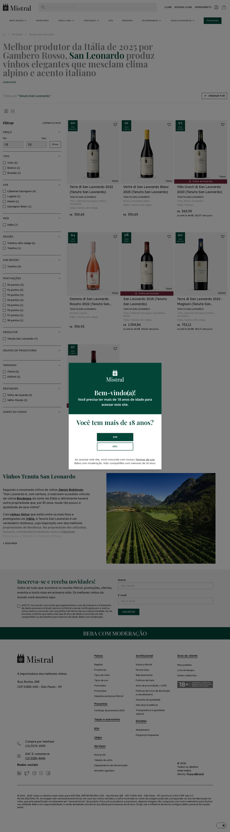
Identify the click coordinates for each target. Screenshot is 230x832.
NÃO (115, 446)
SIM (115, 437)
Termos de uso (145, 459)
